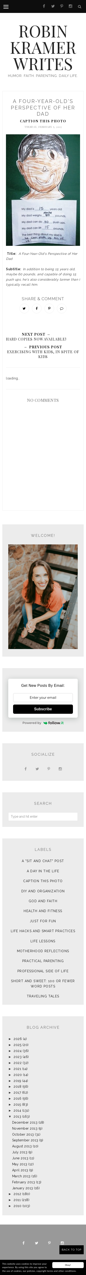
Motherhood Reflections (43, 951)
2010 (17, 1206)
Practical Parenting (43, 961)
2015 (17, 1104)
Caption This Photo (43, 121)
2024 (18, 1051)
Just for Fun (43, 921)
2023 (18, 1057)
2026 (18, 1039)
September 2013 (25, 1140)
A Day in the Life (43, 871)
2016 (17, 1098)
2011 (17, 1200)
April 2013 (20, 1170)
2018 (17, 1086)
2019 (17, 1081)
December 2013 (25, 1122)
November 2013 (25, 1128)
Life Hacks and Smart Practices (43, 931)
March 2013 (21, 1176)
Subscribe (43, 709)
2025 (17, 1045)
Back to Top (71, 1249)
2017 (17, 1092)
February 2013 (23, 1182)
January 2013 (22, 1188)
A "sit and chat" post (43, 861)
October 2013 (23, 1134)
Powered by (43, 723)
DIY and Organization (43, 891)
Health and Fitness (43, 911)
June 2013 (20, 1158)
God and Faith (43, 901)
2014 (17, 1110)
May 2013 (19, 1164)
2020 (18, 1075)
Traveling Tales (43, 996)
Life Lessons (43, 941)
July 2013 (20, 1152)
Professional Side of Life (43, 971)
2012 (17, 1194)
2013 (17, 1116)
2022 (18, 1063)
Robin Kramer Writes (43, 47)
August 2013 (22, 1146)
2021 (17, 1069)
